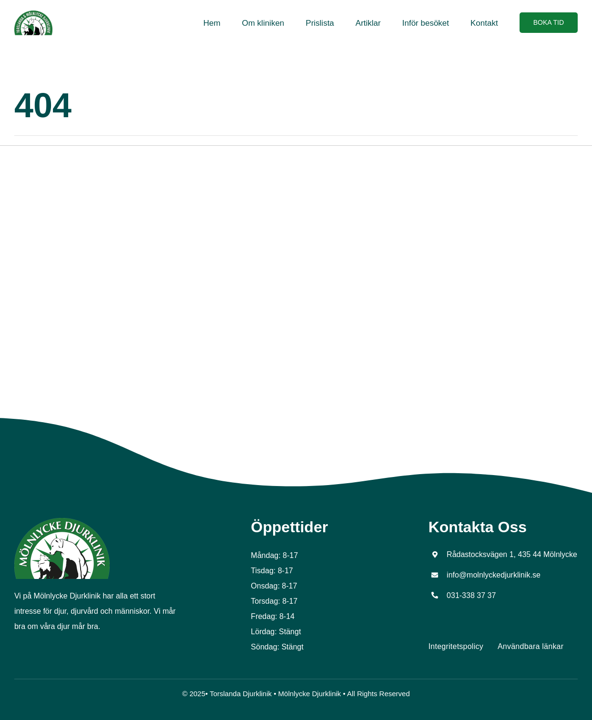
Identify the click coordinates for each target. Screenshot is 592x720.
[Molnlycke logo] (62, 521)
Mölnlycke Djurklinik (309, 694)
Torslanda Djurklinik (241, 694)
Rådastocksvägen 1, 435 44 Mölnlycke (512, 554)
